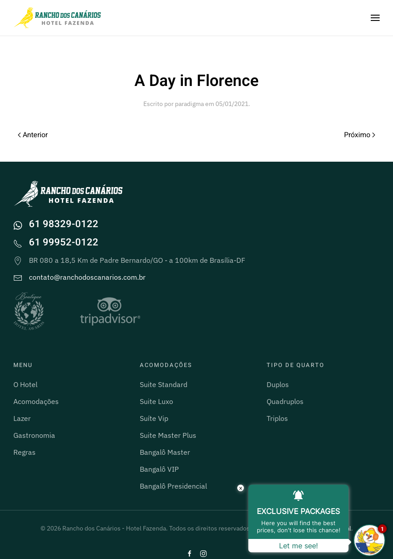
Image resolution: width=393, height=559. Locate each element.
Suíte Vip (154, 418)
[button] (375, 18)
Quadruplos (285, 401)
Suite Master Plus (168, 435)
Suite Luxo (156, 401)
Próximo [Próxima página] (359, 135)
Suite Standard (163, 384)
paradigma (189, 104)
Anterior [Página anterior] (33, 135)
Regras (24, 452)
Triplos (277, 418)
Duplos (278, 384)
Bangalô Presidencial (173, 485)
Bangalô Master (165, 452)
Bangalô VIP (159, 469)
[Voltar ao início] (57, 18)
